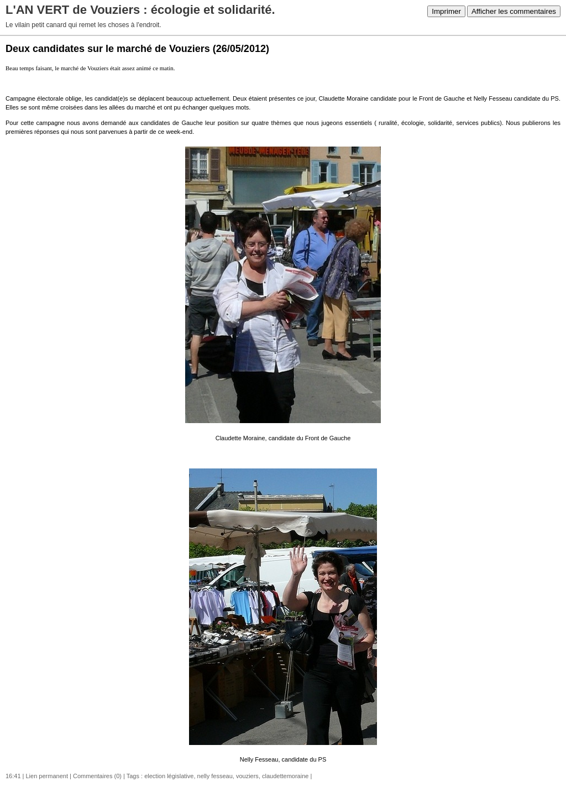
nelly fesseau (215, 776)
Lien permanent (47, 776)
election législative (168, 776)
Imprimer (446, 11)
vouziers (247, 776)
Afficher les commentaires (513, 11)
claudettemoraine (285, 776)
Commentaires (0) (97, 776)
